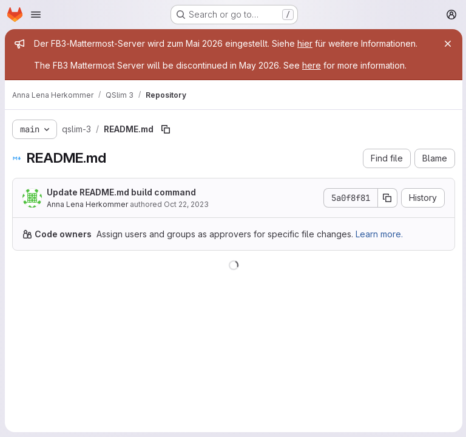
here (311, 65)
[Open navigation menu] (36, 14)
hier (304, 43)
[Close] (446, 43)
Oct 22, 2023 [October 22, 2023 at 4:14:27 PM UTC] (186, 204)
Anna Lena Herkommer (87, 204)
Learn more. (379, 234)
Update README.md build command (121, 192)
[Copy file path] (165, 129)
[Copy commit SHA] (386, 198)
